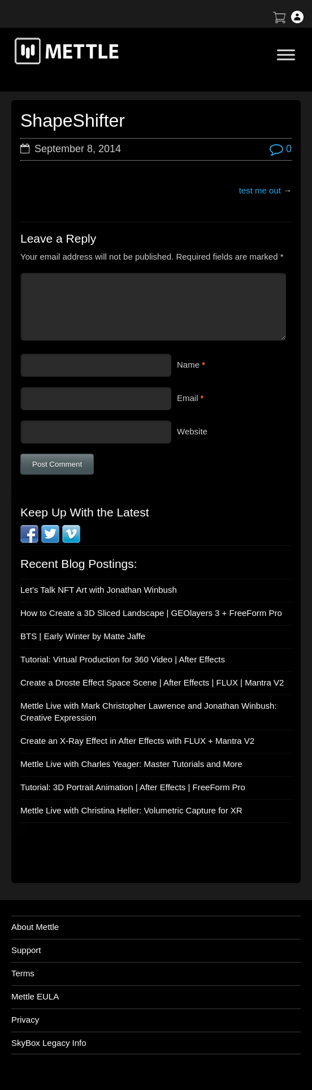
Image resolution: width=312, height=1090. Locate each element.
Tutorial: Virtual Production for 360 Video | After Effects (122, 659)
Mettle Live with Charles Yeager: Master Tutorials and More (131, 764)
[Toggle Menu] (286, 54)
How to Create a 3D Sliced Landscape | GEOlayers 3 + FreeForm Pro (151, 613)
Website (192, 431)
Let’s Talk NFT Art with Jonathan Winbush (98, 589)
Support (26, 950)
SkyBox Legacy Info (48, 1043)
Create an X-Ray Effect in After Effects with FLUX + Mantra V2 (137, 741)
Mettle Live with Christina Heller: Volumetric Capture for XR (131, 810)
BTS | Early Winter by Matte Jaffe (82, 636)
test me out (260, 190)
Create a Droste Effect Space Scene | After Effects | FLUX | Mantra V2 (152, 682)
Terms (22, 973)
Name (188, 364)
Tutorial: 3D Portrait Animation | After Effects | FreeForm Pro (132, 787)
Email (187, 398)
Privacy (25, 1019)
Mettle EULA (35, 996)
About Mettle (35, 927)
